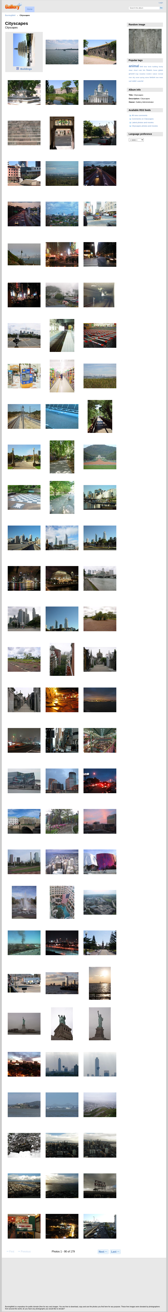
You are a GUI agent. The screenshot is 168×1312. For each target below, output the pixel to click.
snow (137, 77)
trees (161, 77)
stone (147, 77)
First (10, 1251)
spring (142, 77)
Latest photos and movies (143, 122)
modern (149, 74)
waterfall (140, 81)
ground (132, 74)
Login (161, 3)
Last (115, 1251)
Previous (24, 1251)
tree (157, 77)
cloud (135, 70)
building (155, 66)
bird (141, 66)
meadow (142, 74)
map (136, 74)
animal (134, 66)
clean (131, 70)
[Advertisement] (84, 1283)
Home (29, 9)
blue (145, 66)
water (134, 81)
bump (161, 66)
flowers (149, 70)
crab (140, 70)
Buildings (26, 68)
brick (149, 66)
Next (103, 1251)
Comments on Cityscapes (143, 119)
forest (155, 70)
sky (134, 77)
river (130, 77)
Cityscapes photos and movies (145, 126)
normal (160, 74)
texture (152, 77)
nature (155, 74)
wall (130, 81)
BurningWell (10, 15)
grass (160, 70)
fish (144, 70)
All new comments (139, 115)
